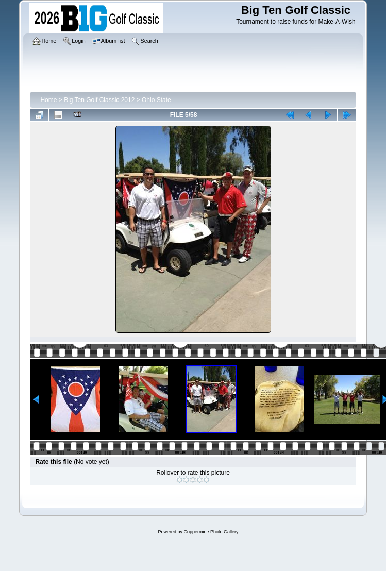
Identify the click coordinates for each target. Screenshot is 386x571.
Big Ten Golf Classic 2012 (99, 100)
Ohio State (156, 100)
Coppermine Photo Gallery (210, 531)
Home (48, 100)
